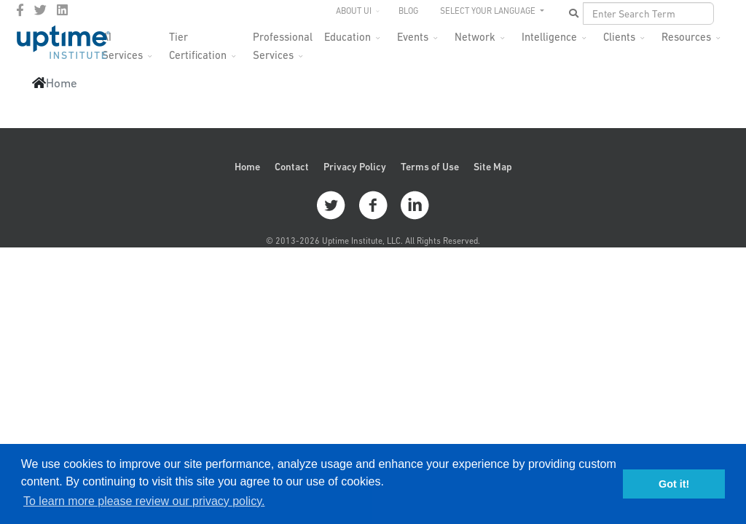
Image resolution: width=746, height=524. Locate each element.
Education (347, 37)
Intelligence (549, 37)
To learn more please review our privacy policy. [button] (143, 501)
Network (475, 37)
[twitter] (40, 10)
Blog (408, 11)
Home (247, 166)
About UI (354, 11)
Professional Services (283, 41)
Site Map (493, 166)
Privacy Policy (354, 166)
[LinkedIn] (62, 10)
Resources (686, 37)
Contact (292, 166)
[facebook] (20, 10)
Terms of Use (430, 166)
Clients (619, 37)
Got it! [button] (674, 484)
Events (412, 37)
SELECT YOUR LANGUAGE (489, 11)
